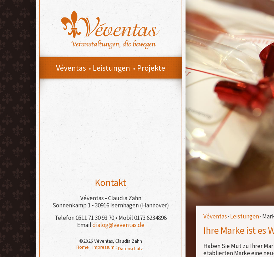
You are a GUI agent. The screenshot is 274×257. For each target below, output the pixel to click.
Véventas (215, 216)
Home (82, 247)
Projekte (151, 68)
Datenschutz (130, 249)
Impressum (103, 247)
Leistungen (244, 216)
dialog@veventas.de (118, 225)
